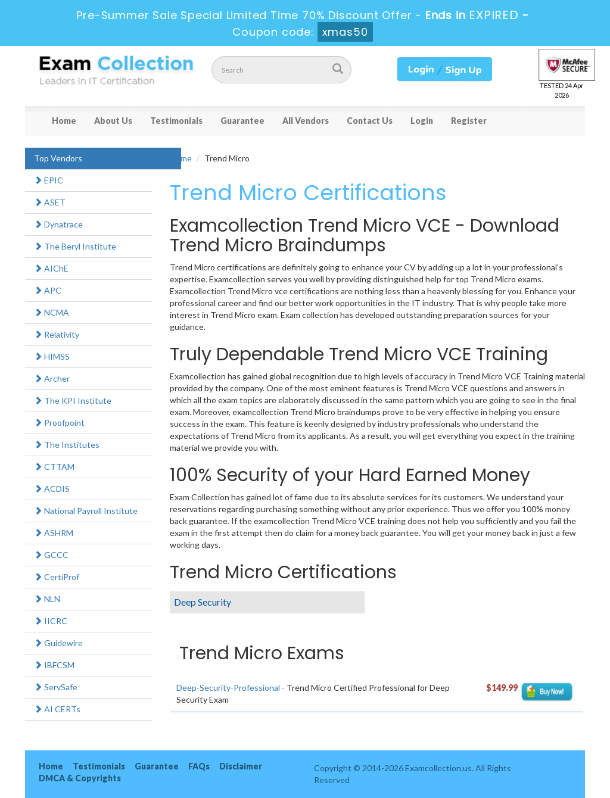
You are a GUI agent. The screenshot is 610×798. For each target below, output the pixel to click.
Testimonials (176, 121)
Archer (52, 378)
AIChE (51, 268)
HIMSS (52, 356)
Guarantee (242, 121)
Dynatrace (58, 224)
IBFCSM (54, 665)
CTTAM (54, 467)
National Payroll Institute (86, 511)
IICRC (50, 621)
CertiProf (56, 577)
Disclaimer (240, 766)
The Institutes (66, 444)
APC (47, 290)
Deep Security (202, 601)
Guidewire (58, 643)
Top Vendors (58, 158)
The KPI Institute (72, 400)
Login (421, 121)
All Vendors (305, 121)
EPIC (48, 180)
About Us (113, 121)
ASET (50, 202)
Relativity (56, 334)
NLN (47, 599)
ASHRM (53, 533)
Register (469, 121)
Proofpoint (59, 422)
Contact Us (370, 121)
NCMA (51, 312)
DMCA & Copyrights (80, 778)
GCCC (51, 555)
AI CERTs (57, 709)
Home (64, 121)
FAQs (199, 766)
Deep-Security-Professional (228, 687)
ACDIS (52, 489)
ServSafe (55, 687)
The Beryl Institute (75, 246)
